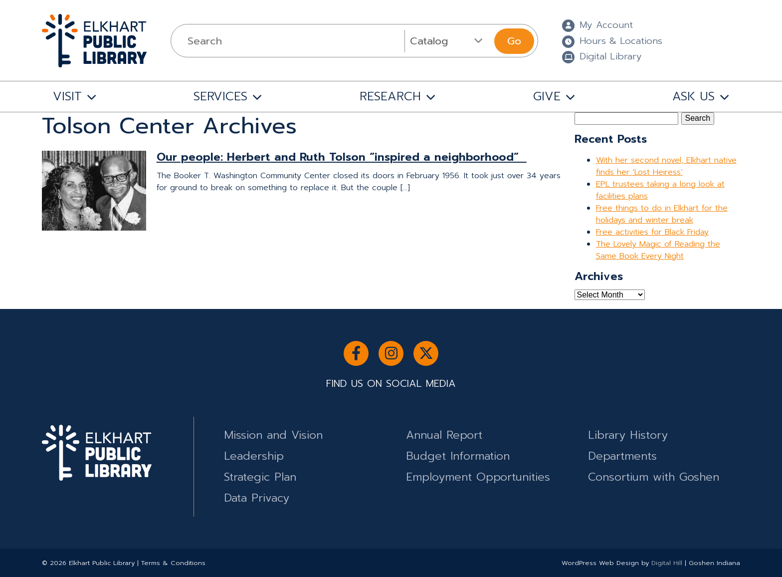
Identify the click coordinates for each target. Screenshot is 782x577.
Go (514, 41)
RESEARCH (390, 96)
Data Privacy (256, 498)
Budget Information (458, 456)
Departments (622, 456)
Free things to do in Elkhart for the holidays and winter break (662, 214)
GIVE (547, 96)
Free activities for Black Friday (652, 232)
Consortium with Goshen (653, 477)
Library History (628, 435)
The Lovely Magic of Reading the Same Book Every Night (658, 250)
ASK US (693, 96)
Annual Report (444, 435)
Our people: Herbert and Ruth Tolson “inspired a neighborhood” (342, 157)
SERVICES (220, 96)
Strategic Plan (260, 477)
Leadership (254, 456)
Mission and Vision (273, 435)
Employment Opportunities (478, 477)
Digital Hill (666, 563)
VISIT (67, 96)
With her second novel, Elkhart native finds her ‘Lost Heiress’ (666, 166)
